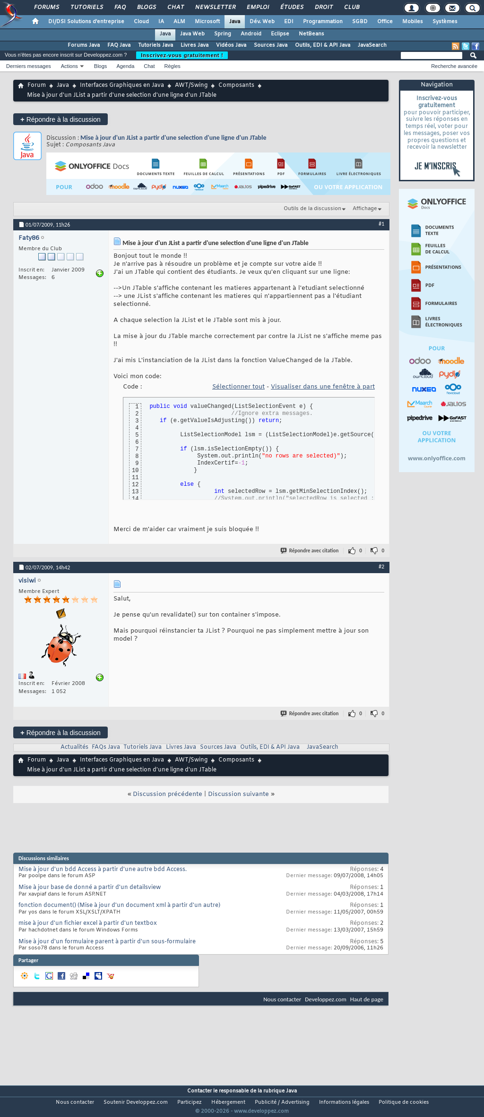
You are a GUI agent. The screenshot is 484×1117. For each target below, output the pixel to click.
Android (251, 34)
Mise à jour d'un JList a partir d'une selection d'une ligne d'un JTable (173, 138)
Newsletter (215, 7)
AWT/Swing (191, 85)
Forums (46, 7)
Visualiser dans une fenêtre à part (323, 387)
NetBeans (311, 34)
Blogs (146, 7)
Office (385, 21)
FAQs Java (106, 747)
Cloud (141, 21)
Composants (236, 85)
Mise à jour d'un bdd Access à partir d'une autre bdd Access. (102, 869)
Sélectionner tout (238, 387)
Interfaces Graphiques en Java (122, 85)
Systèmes (445, 21)
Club (351, 7)
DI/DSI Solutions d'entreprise (86, 21)
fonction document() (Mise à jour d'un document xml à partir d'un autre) (119, 905)
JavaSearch (372, 45)
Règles (172, 66)
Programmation (323, 21)
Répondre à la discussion (60, 119)
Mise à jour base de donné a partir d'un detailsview (89, 887)
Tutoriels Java (155, 45)
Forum (36, 85)
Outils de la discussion (312, 208)
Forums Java (84, 45)
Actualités (74, 747)
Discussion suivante (238, 794)
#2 (381, 566)
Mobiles (412, 21)
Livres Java (194, 45)
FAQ (119, 7)
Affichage (365, 208)
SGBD (360, 21)
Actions (69, 66)
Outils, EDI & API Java (322, 45)
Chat (175, 7)
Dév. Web (262, 21)
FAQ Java (118, 45)
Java (234, 21)
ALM (179, 21)
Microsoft (207, 21)
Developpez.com (325, 999)
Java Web (192, 34)
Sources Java (270, 45)
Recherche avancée (454, 66)
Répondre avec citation (310, 551)
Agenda (125, 66)
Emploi (257, 7)
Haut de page (366, 999)
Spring (222, 34)
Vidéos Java (231, 45)
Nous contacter (282, 999)
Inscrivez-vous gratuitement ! (182, 55)
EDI (289, 21)
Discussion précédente (167, 794)
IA (161, 21)
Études (291, 7)
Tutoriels (86, 7)
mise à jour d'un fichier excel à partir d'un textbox (87, 923)
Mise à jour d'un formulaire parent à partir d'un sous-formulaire (107, 942)
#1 (381, 223)
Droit (323, 7)
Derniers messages (28, 66)
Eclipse (280, 34)
